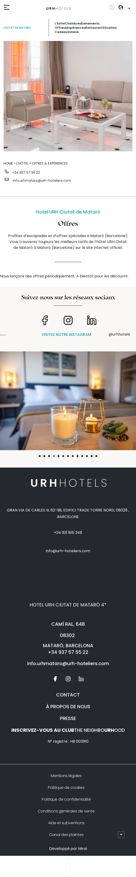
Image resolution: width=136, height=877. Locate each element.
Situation (110, 28)
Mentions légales (66, 775)
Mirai (82, 848)
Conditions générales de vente (66, 811)
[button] (40, 456)
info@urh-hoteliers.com (68, 551)
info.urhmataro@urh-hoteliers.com (42, 180)
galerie (73, 32)
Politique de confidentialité (66, 799)
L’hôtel (22, 163)
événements (90, 23)
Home (8, 163)
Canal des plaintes (66, 834)
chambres (73, 23)
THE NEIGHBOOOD (68, 730)
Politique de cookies (66, 787)
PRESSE (68, 718)
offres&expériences (70, 28)
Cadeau (61, 32)
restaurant (94, 28)
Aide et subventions (66, 823)
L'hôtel (60, 23)
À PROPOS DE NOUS (68, 706)
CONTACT (68, 695)
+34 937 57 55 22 (26, 172)
